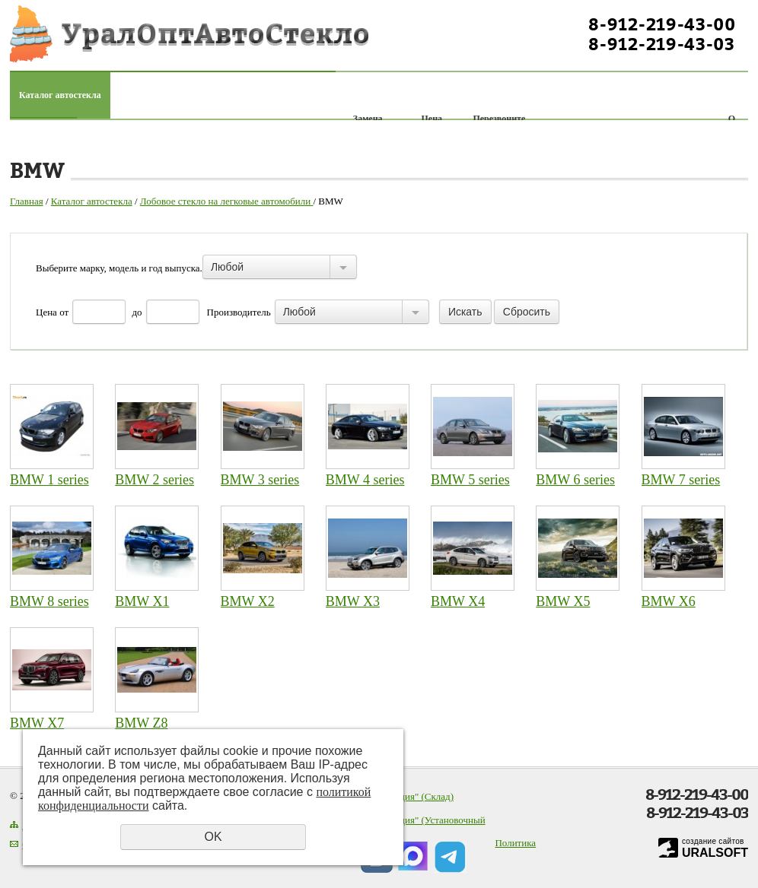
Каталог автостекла (60, 95)
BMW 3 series (260, 479)
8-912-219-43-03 (661, 44)
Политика (515, 842)
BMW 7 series (681, 479)
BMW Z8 (141, 723)
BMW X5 (563, 601)
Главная (26, 201)
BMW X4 (458, 601)
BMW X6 (669, 601)
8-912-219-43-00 (662, 24)
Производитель (239, 312)
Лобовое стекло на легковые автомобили (227, 201)
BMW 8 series (49, 601)
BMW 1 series (49, 479)
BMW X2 (248, 601)
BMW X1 (142, 601)
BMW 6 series (575, 479)
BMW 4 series (365, 479)
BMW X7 (37, 723)
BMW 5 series (470, 479)
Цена (46, 312)
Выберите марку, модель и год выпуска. (119, 268)
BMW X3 (353, 601)
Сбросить (526, 312)
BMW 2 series (154, 479)
